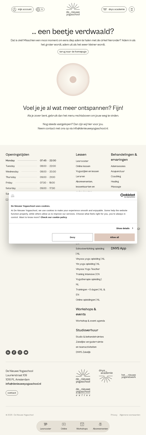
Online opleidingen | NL (88, 299)
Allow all (114, 237)
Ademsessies (118, 166)
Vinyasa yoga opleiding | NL (90, 258)
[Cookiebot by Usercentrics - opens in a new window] (122, 195)
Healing (115, 181)
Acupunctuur (118, 171)
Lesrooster (82, 161)
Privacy (114, 415)
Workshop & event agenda (90, 320)
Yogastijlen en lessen (87, 171)
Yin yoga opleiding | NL (88, 263)
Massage (116, 186)
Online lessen (83, 166)
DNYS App (118, 248)
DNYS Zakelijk (83, 352)
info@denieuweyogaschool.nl (90, 128)
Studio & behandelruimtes (90, 336)
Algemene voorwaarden (130, 415)
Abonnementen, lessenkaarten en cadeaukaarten (85, 186)
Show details (123, 228)
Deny (72, 237)
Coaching (116, 176)
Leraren (80, 176)
